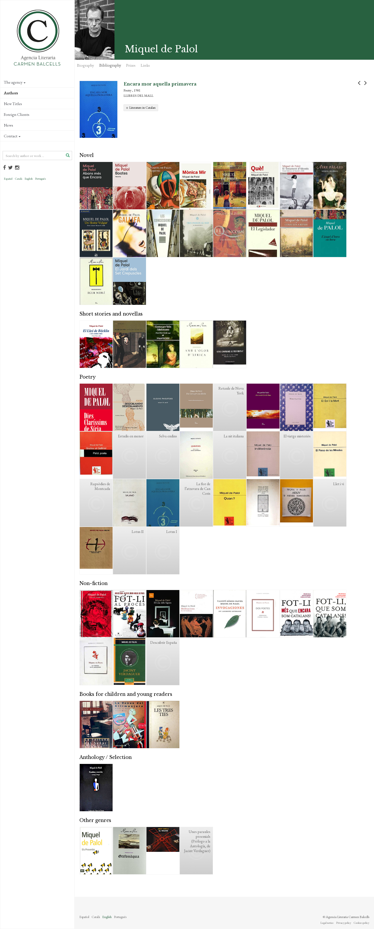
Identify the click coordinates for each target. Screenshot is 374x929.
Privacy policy (343, 923)
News (8, 125)
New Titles (13, 103)
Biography (85, 65)
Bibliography (110, 65)
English (29, 179)
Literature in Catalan (142, 107)
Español (8, 179)
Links (145, 65)
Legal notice (327, 923)
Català (18, 179)
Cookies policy (361, 923)
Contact (12, 136)
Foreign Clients (16, 114)
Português (40, 179)
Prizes (130, 65)
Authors (11, 93)
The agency (15, 82)
